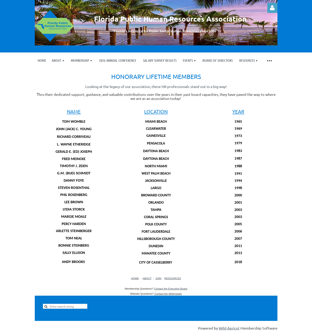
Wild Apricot (229, 328)
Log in (272, 8)
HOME (135, 278)
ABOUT (147, 278)
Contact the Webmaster (168, 293)
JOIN (158, 278)
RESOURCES (172, 278)
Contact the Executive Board (170, 288)
